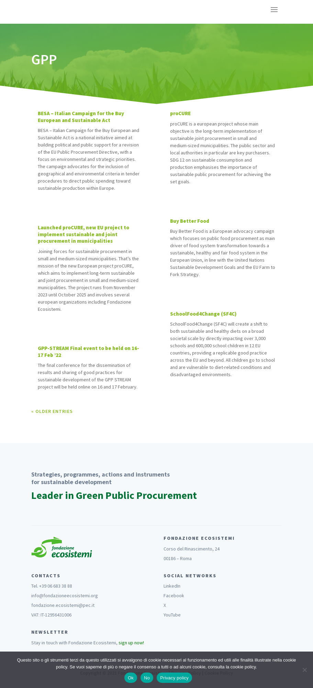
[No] (304, 669)
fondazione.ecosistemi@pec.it (62, 605)
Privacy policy (174, 677)
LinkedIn (172, 586)
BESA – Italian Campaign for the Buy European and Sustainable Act (81, 116)
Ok (131, 677)
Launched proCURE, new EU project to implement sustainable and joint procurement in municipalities (83, 234)
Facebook (174, 595)
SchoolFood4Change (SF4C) (203, 313)
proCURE (180, 113)
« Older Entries (52, 411)
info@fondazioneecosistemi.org (64, 595)
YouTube (172, 615)
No (147, 677)
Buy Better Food (189, 221)
